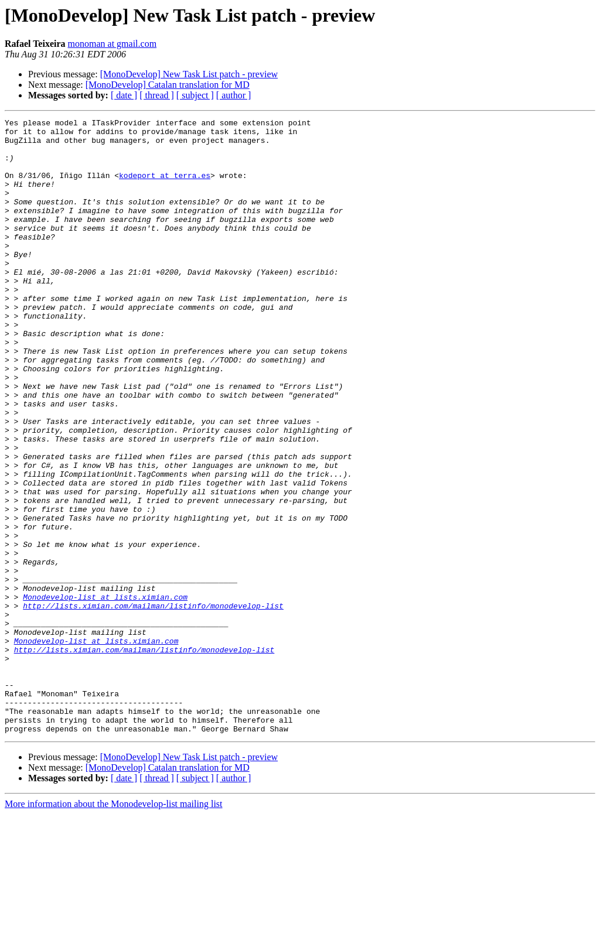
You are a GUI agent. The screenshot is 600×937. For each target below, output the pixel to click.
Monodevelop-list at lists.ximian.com (105, 693)
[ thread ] (156, 95)
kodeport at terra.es (164, 187)
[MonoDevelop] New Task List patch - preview (189, 74)
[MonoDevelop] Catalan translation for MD (168, 85)
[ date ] (124, 95)
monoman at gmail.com (112, 44)
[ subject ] (195, 95)
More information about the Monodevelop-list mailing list (114, 927)
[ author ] (233, 95)
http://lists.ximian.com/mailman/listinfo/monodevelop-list (153, 704)
